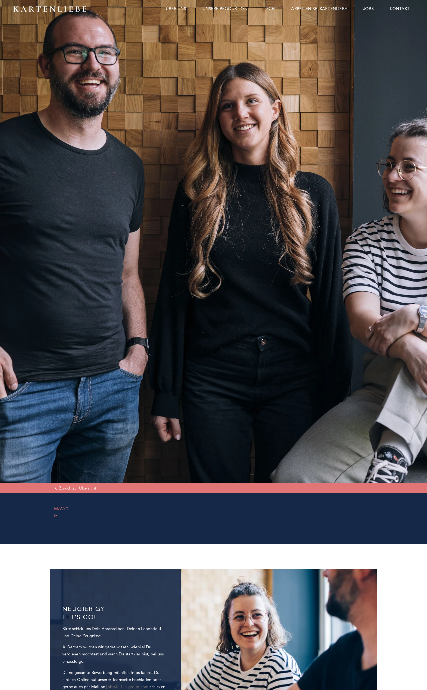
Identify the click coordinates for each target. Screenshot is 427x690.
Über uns (176, 8)
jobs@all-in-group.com (127, 686)
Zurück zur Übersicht (77, 488)
